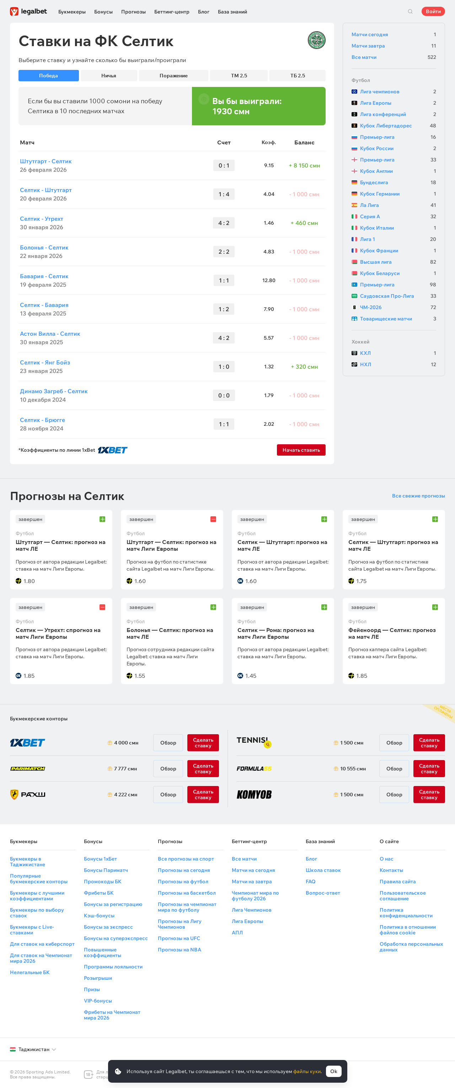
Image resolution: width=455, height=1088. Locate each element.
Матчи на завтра (252, 881)
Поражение (174, 75)
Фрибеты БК (99, 893)
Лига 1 (398, 239)
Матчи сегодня (394, 34)
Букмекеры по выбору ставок (37, 913)
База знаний (232, 12)
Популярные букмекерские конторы (39, 879)
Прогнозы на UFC (179, 938)
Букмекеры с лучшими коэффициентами (37, 896)
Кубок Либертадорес (398, 125)
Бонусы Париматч (106, 870)
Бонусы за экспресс (108, 927)
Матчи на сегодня (253, 870)
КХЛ (398, 353)
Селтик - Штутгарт (46, 190)
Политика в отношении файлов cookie (408, 930)
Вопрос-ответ (323, 893)
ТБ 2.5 (297, 75)
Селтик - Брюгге (42, 420)
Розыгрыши (98, 978)
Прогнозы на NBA (179, 949)
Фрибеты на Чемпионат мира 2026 (112, 1015)
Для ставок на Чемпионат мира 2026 (41, 958)
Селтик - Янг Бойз (45, 362)
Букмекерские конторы (39, 718)
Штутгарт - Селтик (46, 161)
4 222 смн (125, 794)
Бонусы (103, 12)
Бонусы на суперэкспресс (116, 938)
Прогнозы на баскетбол (187, 893)
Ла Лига (398, 205)
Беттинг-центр (171, 12)
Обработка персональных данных (411, 947)
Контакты (391, 870)
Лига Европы (398, 103)
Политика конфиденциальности (406, 913)
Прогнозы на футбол (183, 881)
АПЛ (237, 932)
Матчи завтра (394, 46)
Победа (48, 75)
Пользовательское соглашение (403, 896)
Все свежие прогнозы (418, 496)
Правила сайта (398, 881)
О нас (387, 859)
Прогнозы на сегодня (184, 870)
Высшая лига (398, 262)
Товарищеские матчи (398, 319)
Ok (333, 1071)
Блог (203, 12)
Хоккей (360, 342)
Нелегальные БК (30, 972)
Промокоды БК (103, 881)
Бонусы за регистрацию (113, 904)
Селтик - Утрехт (41, 218)
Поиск (410, 11)
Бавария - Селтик (44, 276)
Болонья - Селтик (44, 247)
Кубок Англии (398, 171)
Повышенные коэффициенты (102, 952)
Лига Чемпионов (252, 910)
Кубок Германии (398, 194)
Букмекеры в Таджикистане (27, 862)
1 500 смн (351, 743)
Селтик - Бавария (44, 305)
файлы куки (307, 1071)
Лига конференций (398, 114)
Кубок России (398, 148)
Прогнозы (133, 12)
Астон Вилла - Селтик (50, 333)
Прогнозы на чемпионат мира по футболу (187, 907)
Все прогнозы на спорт (186, 859)
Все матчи (394, 57)
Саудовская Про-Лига (398, 296)
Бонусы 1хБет (100, 859)
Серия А (398, 216)
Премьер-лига (398, 137)
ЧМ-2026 (398, 307)
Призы (92, 989)
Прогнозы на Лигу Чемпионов (180, 924)
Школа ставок (323, 870)
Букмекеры (72, 12)
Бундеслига (398, 182)
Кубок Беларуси (398, 273)
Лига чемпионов (398, 91)
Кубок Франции (398, 250)
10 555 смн (353, 768)
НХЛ (398, 364)
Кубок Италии (398, 228)
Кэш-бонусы (99, 915)
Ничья (108, 75)
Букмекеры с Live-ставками (32, 930)
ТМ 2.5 (239, 75)
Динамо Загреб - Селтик (54, 391)
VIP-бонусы (98, 1001)
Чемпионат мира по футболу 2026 (255, 896)
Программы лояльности (113, 966)
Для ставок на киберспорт (42, 944)
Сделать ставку (203, 794)
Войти (433, 11)
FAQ (311, 881)
